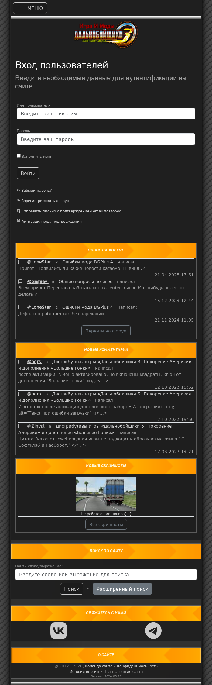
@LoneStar (39, 261)
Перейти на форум (106, 330)
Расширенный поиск (122, 589)
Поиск (71, 589)
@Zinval (36, 426)
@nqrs (34, 361)
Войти (28, 173)
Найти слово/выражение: (39, 565)
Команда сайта (98, 665)
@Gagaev (38, 281)
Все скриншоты (106, 524)
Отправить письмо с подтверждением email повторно (69, 210)
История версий (84, 671)
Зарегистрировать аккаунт (44, 200)
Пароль (23, 130)
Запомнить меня (34, 156)
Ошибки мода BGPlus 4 (88, 261)
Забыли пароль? (34, 190)
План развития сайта (123, 671)
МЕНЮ (30, 8)
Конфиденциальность (137, 665)
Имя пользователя (33, 105)
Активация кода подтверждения (49, 221)
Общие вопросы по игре (86, 281)
